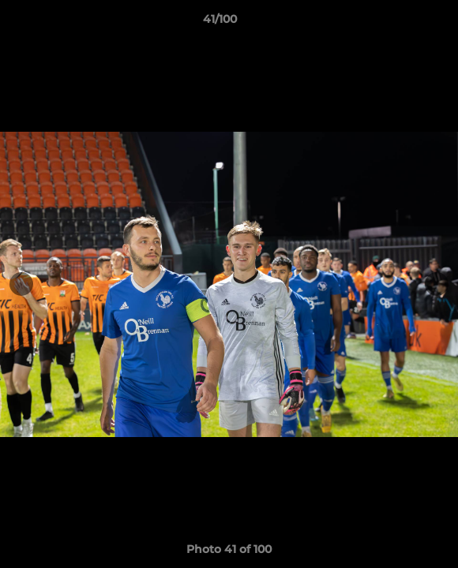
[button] (401, 23)
